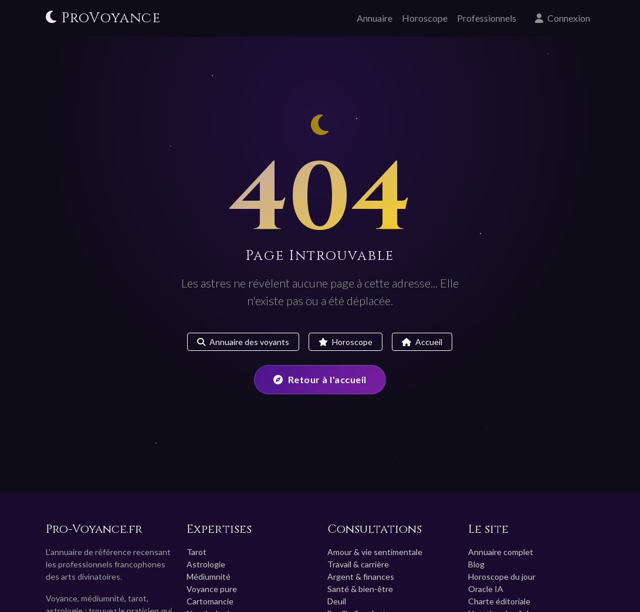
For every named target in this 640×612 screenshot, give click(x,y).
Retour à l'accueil (320, 379)
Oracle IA (485, 589)
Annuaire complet (500, 552)
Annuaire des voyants (243, 342)
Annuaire (374, 17)
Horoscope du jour (502, 576)
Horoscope (425, 17)
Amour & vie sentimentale (374, 552)
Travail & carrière (358, 564)
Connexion (562, 17)
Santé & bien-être (360, 589)
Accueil (422, 342)
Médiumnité (209, 576)
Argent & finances (360, 576)
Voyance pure (212, 589)
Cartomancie (210, 601)
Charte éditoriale (499, 601)
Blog (476, 564)
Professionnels (486, 17)
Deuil (336, 601)
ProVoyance (103, 18)
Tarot (196, 552)
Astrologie (206, 564)
